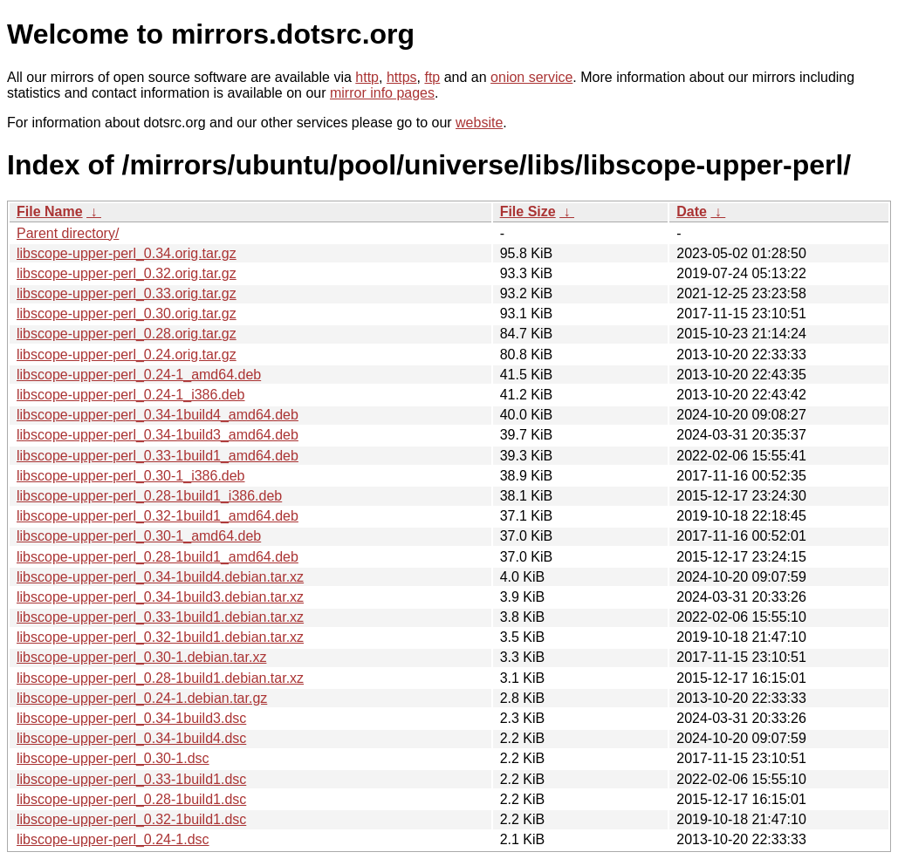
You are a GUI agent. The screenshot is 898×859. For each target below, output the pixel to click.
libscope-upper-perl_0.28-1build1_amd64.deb (157, 556)
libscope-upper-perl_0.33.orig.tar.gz (126, 293)
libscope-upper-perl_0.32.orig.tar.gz (126, 273)
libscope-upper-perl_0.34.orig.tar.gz (126, 253)
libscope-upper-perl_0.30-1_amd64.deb (139, 535)
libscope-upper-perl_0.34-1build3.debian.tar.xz (160, 597)
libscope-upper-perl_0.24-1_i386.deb (131, 394)
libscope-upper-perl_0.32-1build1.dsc (131, 819)
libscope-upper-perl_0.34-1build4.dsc (131, 738)
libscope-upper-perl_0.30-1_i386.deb (131, 475)
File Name (50, 211)
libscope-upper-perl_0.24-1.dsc (113, 839)
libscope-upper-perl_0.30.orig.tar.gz (126, 313)
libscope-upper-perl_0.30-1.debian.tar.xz (141, 657)
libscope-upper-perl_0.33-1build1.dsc (131, 779)
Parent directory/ (68, 233)
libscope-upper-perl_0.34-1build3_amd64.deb (157, 434)
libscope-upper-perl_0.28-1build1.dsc (131, 799)
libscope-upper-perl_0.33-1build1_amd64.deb (157, 455)
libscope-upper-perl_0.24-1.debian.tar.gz (142, 698)
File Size (528, 211)
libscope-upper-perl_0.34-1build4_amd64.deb (157, 414)
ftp (432, 77)
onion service (531, 77)
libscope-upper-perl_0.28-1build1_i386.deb (149, 495)
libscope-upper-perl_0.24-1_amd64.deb (139, 374)
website (479, 122)
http (367, 77)
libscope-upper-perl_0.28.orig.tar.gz (126, 333)
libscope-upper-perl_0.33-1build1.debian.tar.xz (160, 617)
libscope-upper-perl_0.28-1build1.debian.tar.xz (160, 678)
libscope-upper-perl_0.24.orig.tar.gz (126, 354)
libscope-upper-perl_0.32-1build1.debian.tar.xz (160, 637)
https (402, 77)
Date (691, 211)
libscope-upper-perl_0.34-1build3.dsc (131, 718)
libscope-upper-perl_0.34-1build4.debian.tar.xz (160, 576)
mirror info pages (382, 92)
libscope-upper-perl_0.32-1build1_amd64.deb (157, 515)
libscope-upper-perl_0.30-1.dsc (113, 758)
